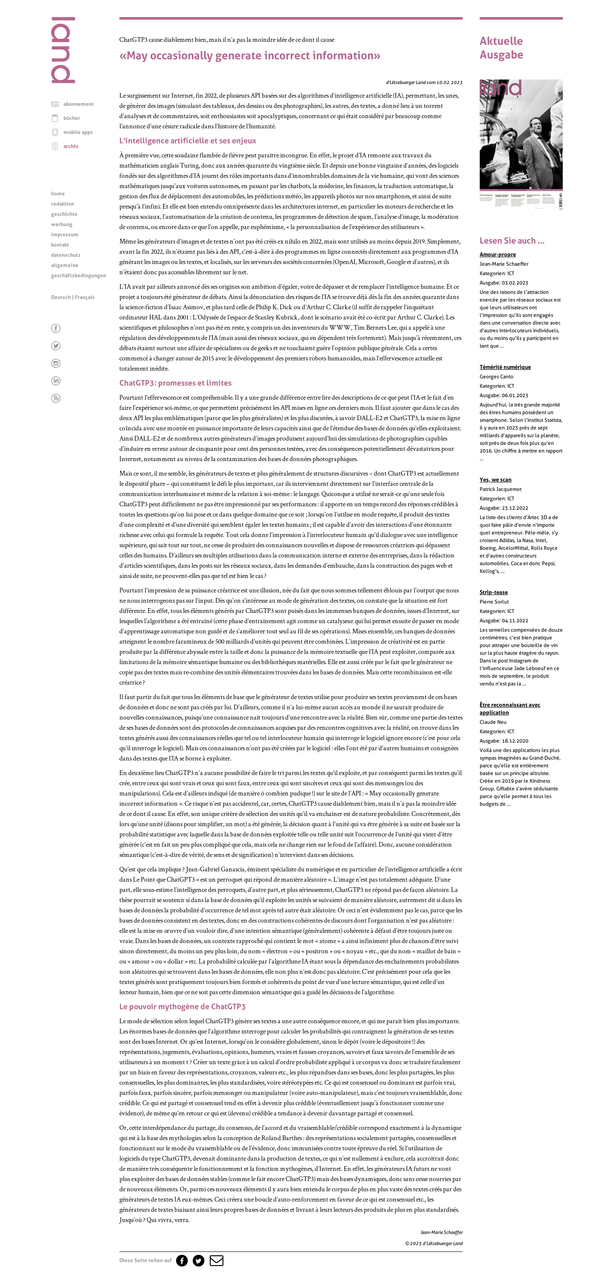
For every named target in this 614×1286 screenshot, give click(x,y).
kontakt (60, 245)
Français (85, 297)
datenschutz (66, 255)
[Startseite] (63, 81)
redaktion (62, 204)
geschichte (64, 214)
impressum (64, 235)
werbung (61, 224)
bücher (72, 118)
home (58, 194)
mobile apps (78, 132)
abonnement (79, 104)
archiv (71, 146)
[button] (215, 1260)
